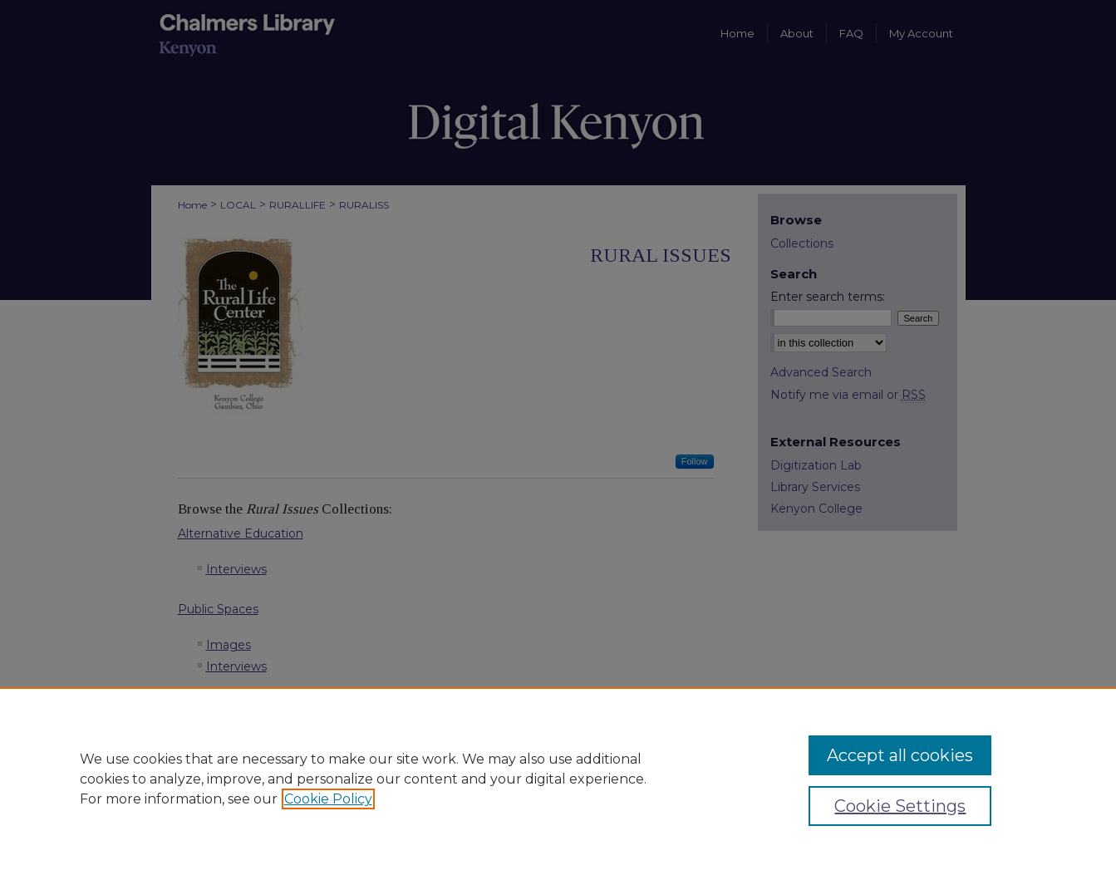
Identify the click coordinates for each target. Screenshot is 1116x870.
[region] (558, 778)
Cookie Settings (900, 806)
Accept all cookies (900, 755)
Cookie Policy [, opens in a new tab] (328, 799)
